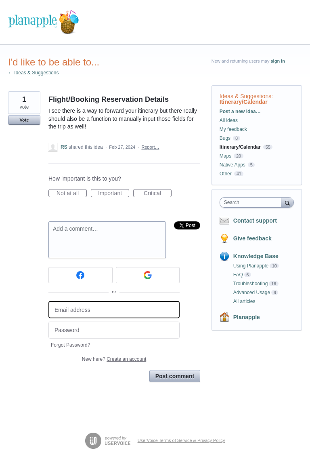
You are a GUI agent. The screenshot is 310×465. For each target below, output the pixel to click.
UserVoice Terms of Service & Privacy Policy (181, 440)
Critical (158, 193)
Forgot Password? (70, 345)
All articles (244, 301)
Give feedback (252, 238)
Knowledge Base (256, 256)
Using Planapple (250, 266)
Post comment (174, 376)
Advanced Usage (251, 292)
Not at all (72, 193)
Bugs (225, 138)
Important (113, 193)
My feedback (233, 129)
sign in (278, 61)
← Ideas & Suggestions (33, 73)
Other (226, 174)
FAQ (238, 275)
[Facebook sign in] (80, 275)
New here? (114, 359)
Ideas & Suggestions (245, 96)
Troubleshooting (250, 283)
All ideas (229, 120)
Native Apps (232, 165)
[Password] (114, 330)
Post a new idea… (240, 111)
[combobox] (252, 202)
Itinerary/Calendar (244, 102)
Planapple (246, 317)
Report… (150, 147)
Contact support (255, 220)
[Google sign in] (148, 275)
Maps (225, 156)
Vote (24, 120)
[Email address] (114, 309)
